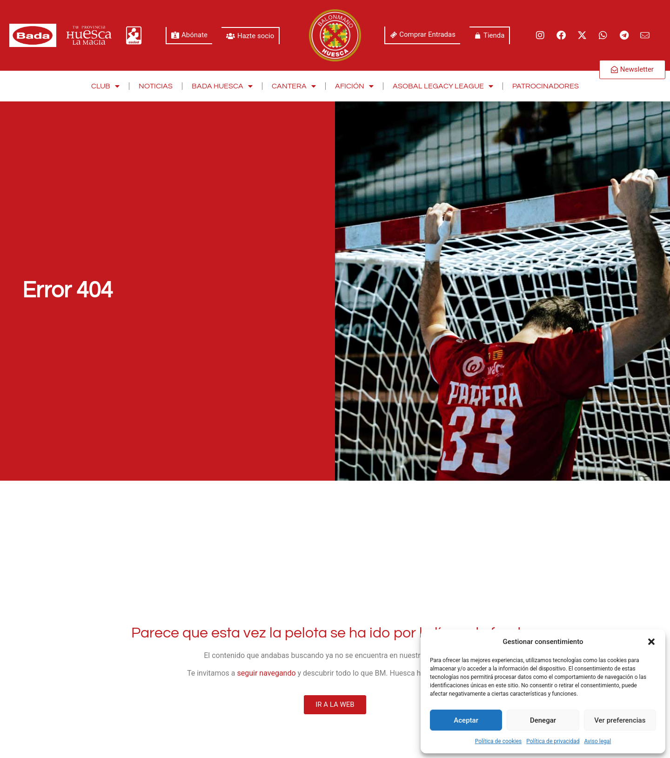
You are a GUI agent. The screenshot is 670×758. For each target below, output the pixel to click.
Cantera (294, 86)
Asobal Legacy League (443, 86)
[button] (651, 641)
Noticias (156, 86)
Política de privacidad (552, 741)
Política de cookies (498, 741)
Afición (354, 86)
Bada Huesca (222, 86)
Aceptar (466, 720)
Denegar (543, 720)
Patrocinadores (545, 86)
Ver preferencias (619, 720)
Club (105, 86)
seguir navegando (266, 673)
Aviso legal (597, 741)
